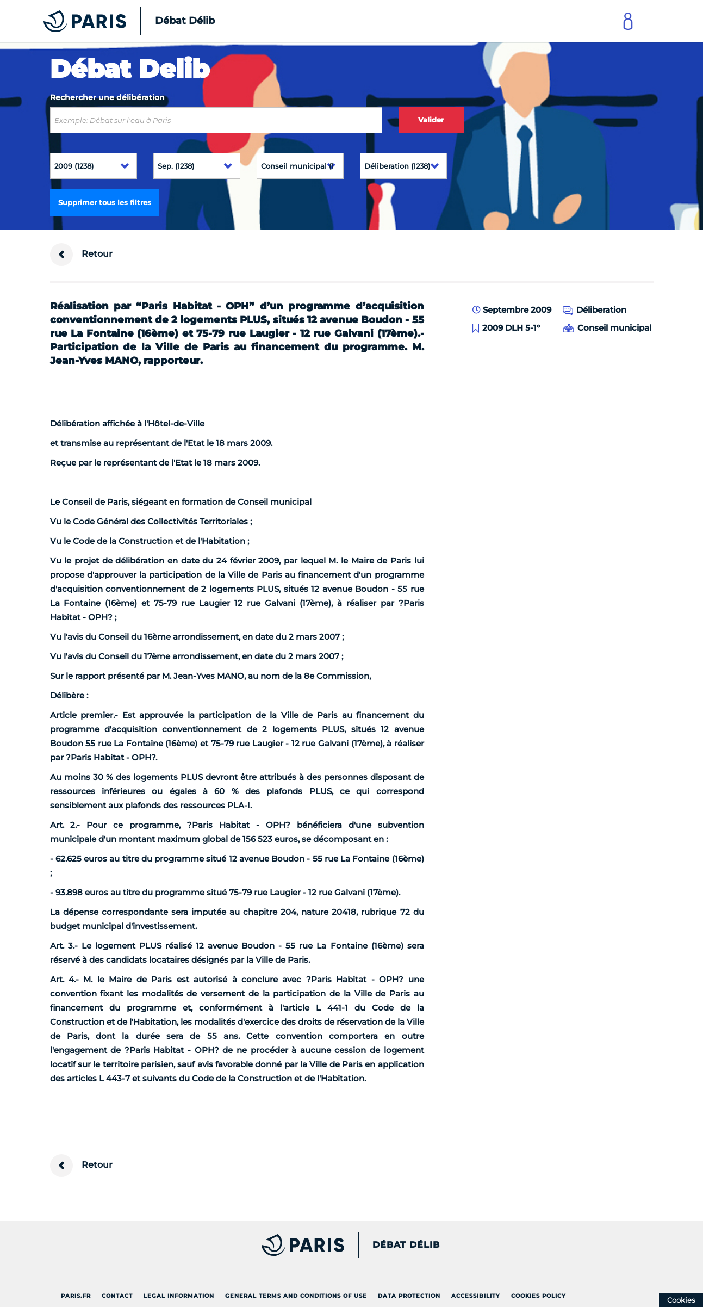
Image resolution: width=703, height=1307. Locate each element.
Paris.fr (76, 1295)
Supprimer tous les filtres (104, 202)
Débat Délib (406, 1245)
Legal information (179, 1295)
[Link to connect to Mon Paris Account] (628, 21)
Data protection (409, 1295)
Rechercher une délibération (107, 97)
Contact (117, 1295)
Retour (81, 254)
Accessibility (475, 1295)
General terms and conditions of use (296, 1295)
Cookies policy (538, 1295)
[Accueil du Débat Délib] (114, 21)
